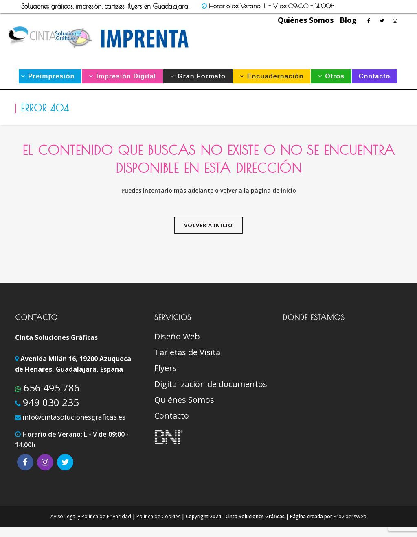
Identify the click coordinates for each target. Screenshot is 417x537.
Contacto (171, 415)
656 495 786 (50, 387)
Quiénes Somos (306, 20)
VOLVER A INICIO (208, 225)
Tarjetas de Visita (187, 352)
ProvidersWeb (350, 516)
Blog (348, 20)
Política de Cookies (158, 516)
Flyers (165, 368)
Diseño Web (177, 336)
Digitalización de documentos (210, 384)
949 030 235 (49, 402)
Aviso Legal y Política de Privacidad (90, 516)
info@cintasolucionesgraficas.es (73, 417)
